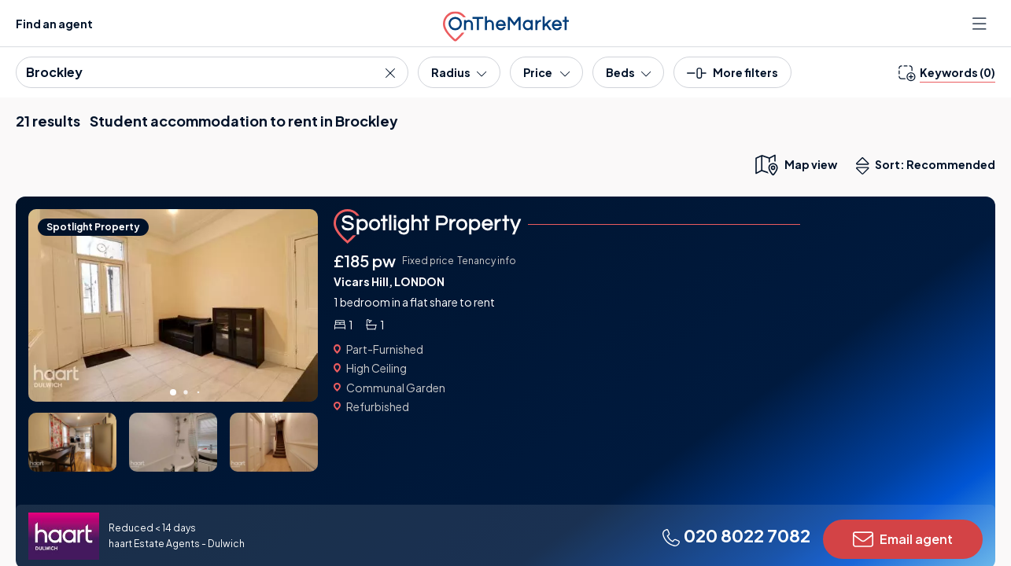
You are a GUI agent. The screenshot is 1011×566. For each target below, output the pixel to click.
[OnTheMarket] (506, 23)
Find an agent (54, 24)
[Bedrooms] (628, 72)
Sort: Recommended (929, 166)
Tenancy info (486, 260)
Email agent (903, 539)
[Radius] (459, 72)
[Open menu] (981, 23)
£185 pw (365, 260)
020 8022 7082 (736, 535)
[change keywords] (947, 72)
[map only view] (795, 164)
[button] (732, 77)
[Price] (546, 72)
